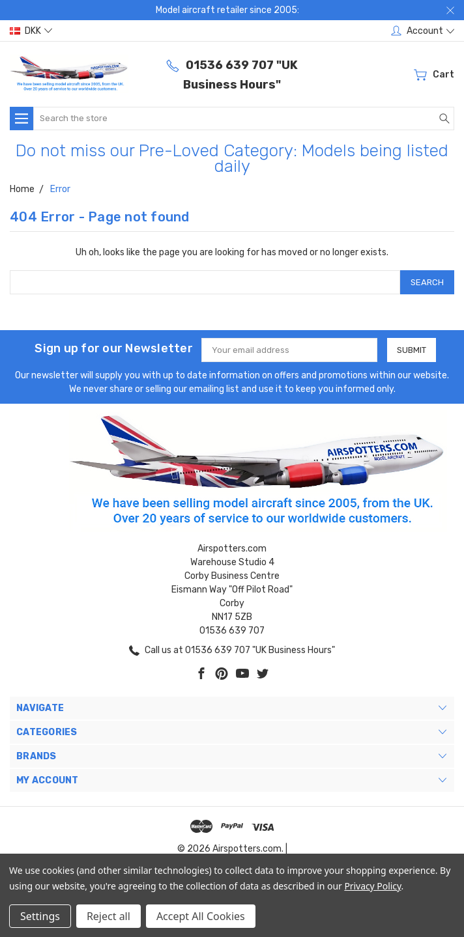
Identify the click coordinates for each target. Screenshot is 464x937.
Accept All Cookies (200, 916)
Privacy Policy (372, 886)
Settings (40, 916)
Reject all (108, 916)
